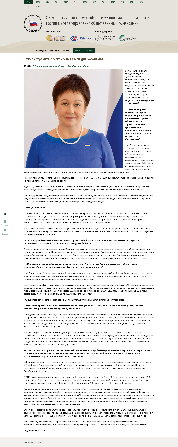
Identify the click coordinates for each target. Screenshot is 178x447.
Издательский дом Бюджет (34, 442)
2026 (28, 2)
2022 (66, 2)
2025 (38, 2)
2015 (132, 2)
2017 (113, 2)
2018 (103, 2)
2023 (56, 2)
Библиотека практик (84, 50)
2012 (38, 6)
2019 (94, 2)
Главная (29, 50)
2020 (85, 2)
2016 (122, 2)
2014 (141, 2)
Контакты (67, 50)
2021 (75, 2)
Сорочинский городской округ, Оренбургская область (63, 66)
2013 (28, 6)
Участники (54, 50)
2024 (47, 2)
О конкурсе (41, 50)
